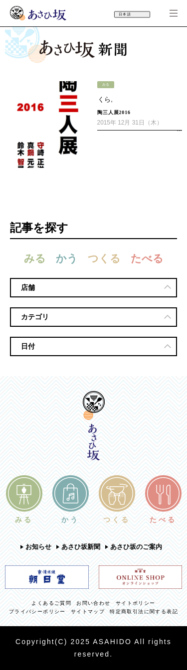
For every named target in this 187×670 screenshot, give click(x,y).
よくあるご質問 (51, 603)
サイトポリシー (136, 603)
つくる (104, 258)
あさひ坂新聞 (80, 546)
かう (67, 258)
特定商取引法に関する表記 (144, 611)
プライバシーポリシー (37, 611)
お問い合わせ (93, 603)
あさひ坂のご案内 (136, 546)
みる (35, 258)
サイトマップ (88, 611)
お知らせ (38, 546)
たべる (147, 258)
